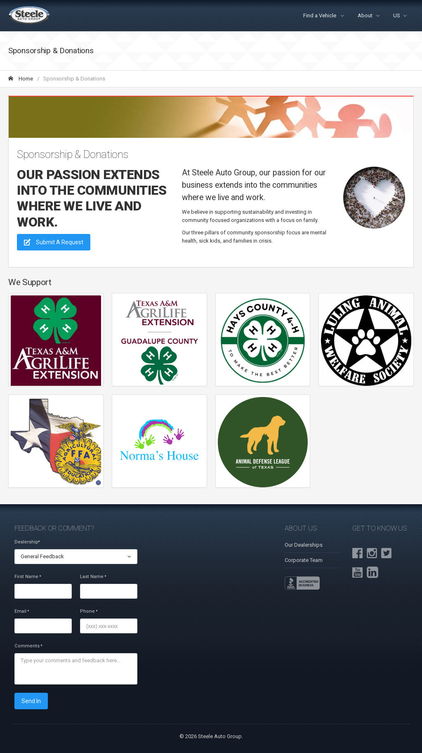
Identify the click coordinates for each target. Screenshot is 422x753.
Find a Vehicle (320, 15)
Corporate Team (304, 560)
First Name (27, 576)
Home (20, 79)
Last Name (93, 576)
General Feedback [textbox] (42, 556)
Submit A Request (53, 242)
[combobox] (75, 556)
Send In (31, 701)
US (396, 15)
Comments (28, 646)
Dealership (27, 542)
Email (21, 611)
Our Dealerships (304, 545)
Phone (88, 611)
